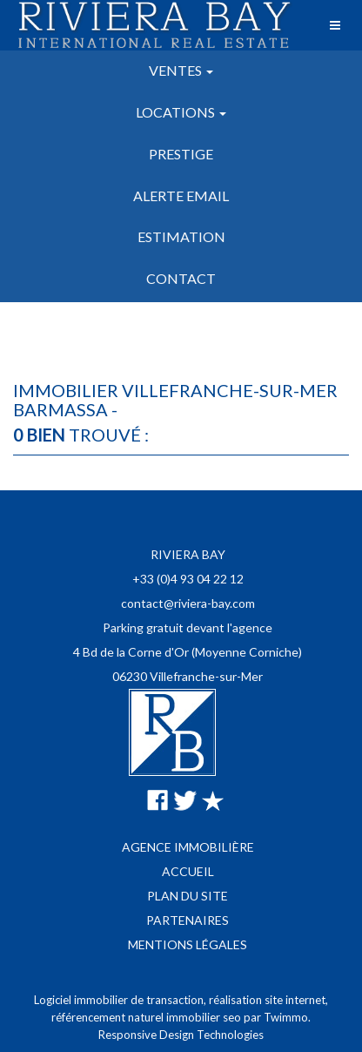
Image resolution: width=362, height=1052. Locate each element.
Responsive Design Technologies (181, 1035)
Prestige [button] (181, 153)
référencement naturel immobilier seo (147, 1017)
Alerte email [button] (181, 195)
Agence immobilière (188, 847)
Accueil (188, 871)
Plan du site (187, 895)
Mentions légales (187, 944)
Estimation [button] (181, 236)
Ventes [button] (181, 70)
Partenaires (187, 920)
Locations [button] (181, 112)
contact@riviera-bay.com (188, 603)
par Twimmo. (277, 1017)
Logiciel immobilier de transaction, (121, 1000)
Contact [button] (181, 278)
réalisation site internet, (268, 1000)
